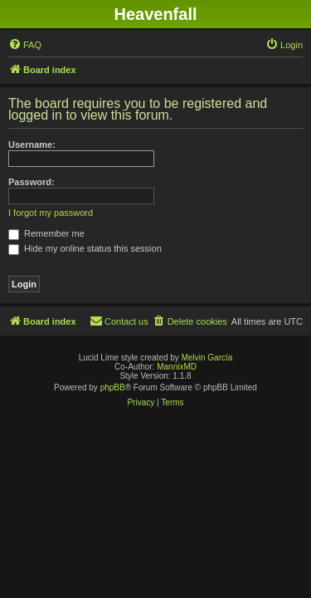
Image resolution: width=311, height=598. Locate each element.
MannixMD (177, 366)
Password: (31, 182)
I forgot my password (50, 213)
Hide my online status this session (85, 248)
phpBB (112, 387)
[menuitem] (24, 45)
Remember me (46, 233)
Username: (32, 145)
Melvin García (207, 357)
